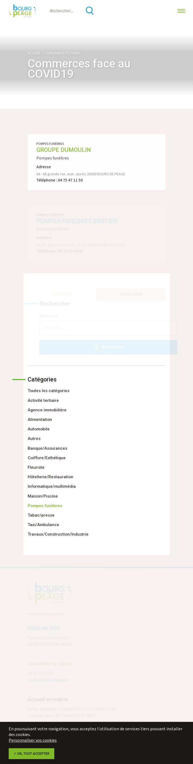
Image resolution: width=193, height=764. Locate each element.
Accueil (34, 53)
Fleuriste (36, 467)
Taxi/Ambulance (43, 524)
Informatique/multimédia (52, 486)
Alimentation (40, 419)
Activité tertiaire (43, 400)
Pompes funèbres (45, 505)
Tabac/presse (41, 515)
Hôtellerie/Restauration (50, 476)
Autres (34, 438)
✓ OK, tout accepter (31, 754)
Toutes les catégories (48, 390)
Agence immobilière (47, 410)
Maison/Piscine (43, 496)
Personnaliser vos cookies (33, 740)
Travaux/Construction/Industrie (58, 534)
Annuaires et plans (63, 53)
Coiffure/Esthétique (47, 457)
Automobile (39, 429)
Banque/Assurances (47, 448)
